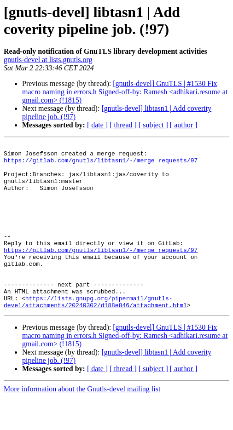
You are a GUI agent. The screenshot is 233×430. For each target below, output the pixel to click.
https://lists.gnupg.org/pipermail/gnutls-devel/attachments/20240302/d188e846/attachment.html (95, 334)
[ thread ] (123, 125)
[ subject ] (153, 125)
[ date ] (97, 125)
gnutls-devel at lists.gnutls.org (48, 59)
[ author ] (184, 125)
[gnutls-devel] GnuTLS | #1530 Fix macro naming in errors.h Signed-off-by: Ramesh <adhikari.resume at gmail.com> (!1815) (124, 92)
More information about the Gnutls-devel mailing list (82, 422)
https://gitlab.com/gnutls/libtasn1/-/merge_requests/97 (101, 164)
